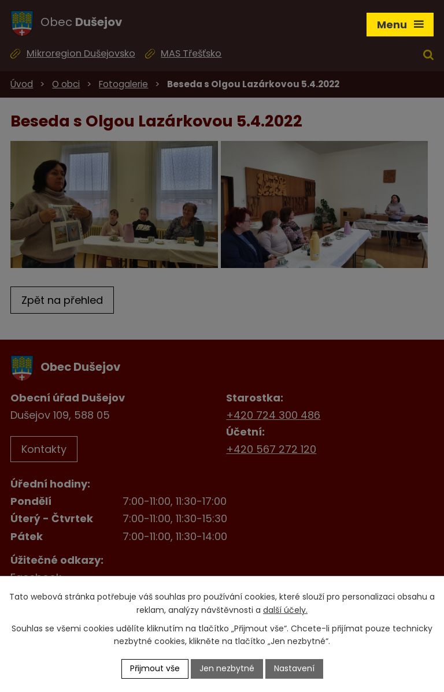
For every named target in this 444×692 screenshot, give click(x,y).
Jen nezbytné (226, 668)
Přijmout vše (155, 668)
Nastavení (294, 668)
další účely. (285, 610)
